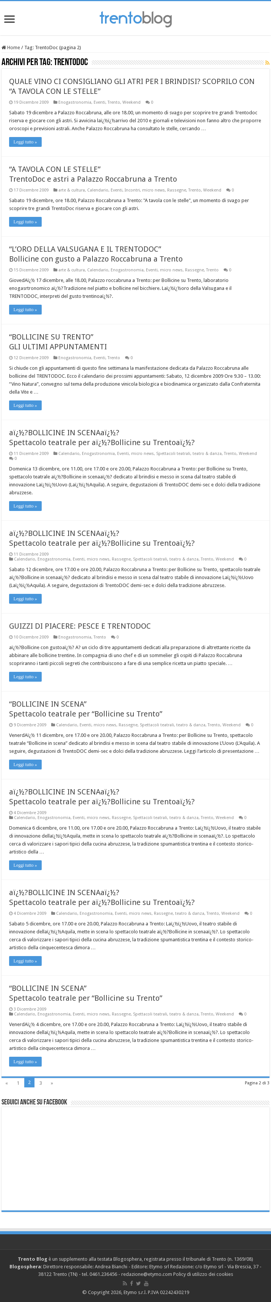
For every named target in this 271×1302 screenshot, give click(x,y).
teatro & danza (207, 453)
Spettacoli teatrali (173, 453)
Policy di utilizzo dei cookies (203, 1274)
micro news (153, 190)
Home (11, 47)
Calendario (97, 190)
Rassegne (176, 190)
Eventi (99, 102)
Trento (114, 102)
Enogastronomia (74, 102)
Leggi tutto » (25, 142)
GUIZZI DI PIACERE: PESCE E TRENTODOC (80, 626)
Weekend (131, 102)
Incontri (132, 190)
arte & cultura (71, 190)
